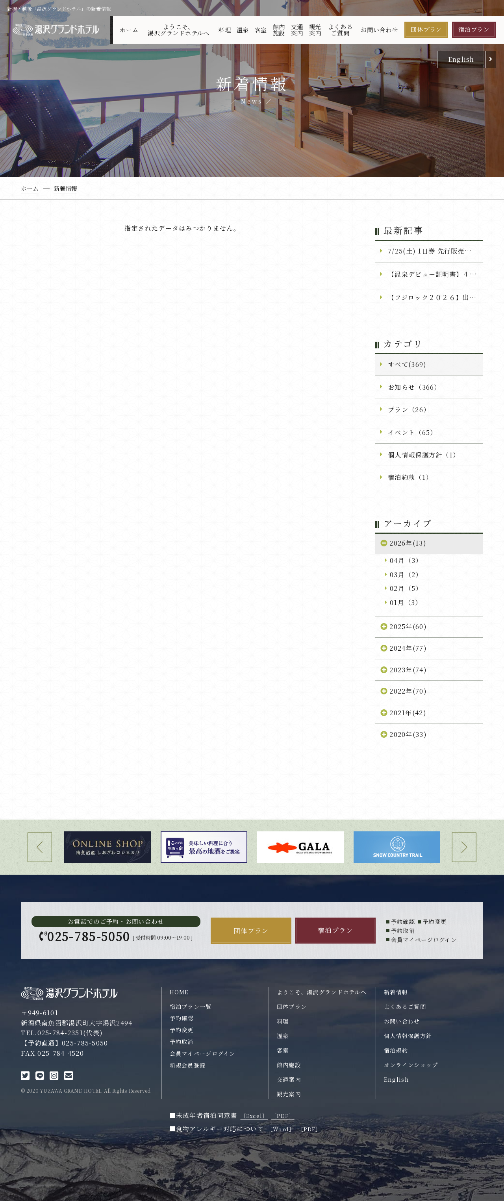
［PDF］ (282, 1116)
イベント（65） (412, 432)
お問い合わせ (379, 30)
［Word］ (281, 1129)
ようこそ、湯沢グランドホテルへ (178, 29)
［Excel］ (254, 1116)
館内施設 (279, 29)
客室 (261, 30)
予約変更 (182, 1030)
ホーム (129, 30)
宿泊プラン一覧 (191, 1006)
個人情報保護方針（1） (424, 454)
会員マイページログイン (202, 1053)
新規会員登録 (188, 1065)
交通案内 (297, 29)
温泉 (243, 30)
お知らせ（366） (414, 387)
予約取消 (182, 1042)
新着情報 (396, 992)
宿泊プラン (473, 29)
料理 (225, 30)
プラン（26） (409, 409)
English (461, 59)
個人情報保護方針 (408, 1036)
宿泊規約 (396, 1050)
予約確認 (182, 1018)
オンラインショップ (411, 1065)
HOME (179, 992)
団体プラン (426, 29)
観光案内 (315, 29)
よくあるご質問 (340, 29)
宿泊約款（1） (410, 477)
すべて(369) (407, 364)
